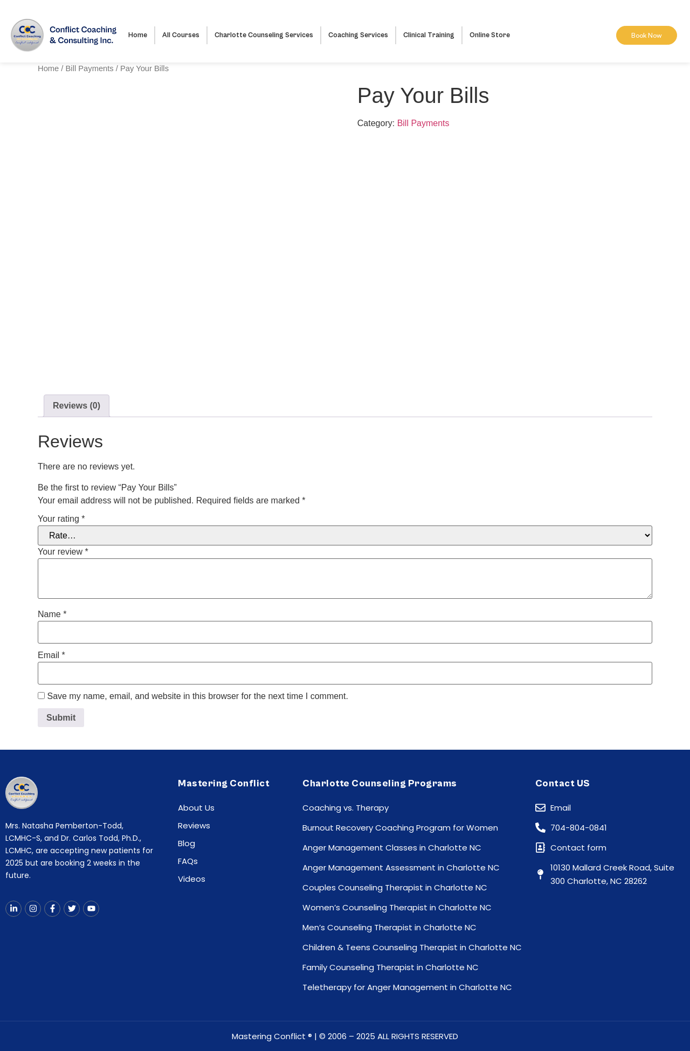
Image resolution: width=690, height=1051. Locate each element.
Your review (63, 552)
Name (52, 614)
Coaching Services (358, 35)
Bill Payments (90, 68)
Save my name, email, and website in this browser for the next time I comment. (197, 696)
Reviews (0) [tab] (76, 405)
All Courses (180, 35)
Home (137, 35)
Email (51, 655)
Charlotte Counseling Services (264, 35)
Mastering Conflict (224, 783)
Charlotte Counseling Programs (379, 783)
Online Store (490, 35)
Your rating (61, 519)
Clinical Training (428, 35)
